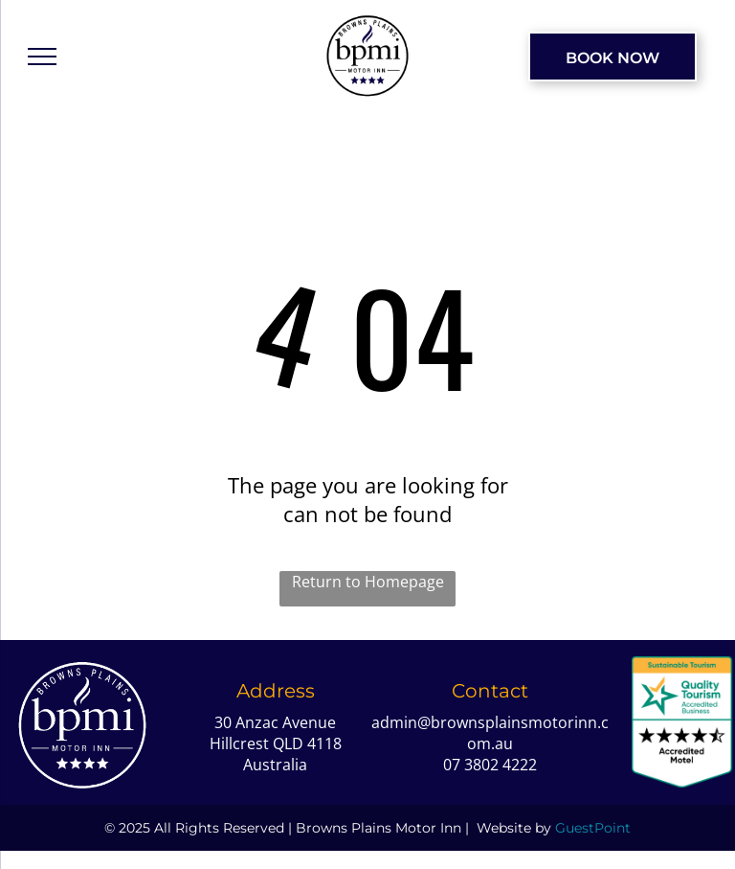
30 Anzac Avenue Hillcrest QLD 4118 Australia (276, 743)
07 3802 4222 (490, 764)
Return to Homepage (368, 581)
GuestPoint (593, 827)
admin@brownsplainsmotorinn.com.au (490, 733)
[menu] (42, 56)
